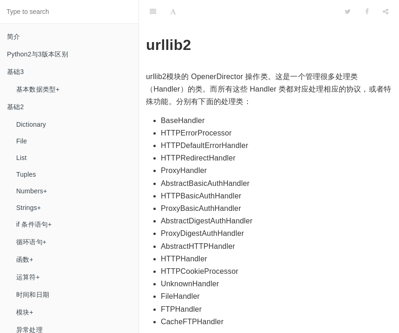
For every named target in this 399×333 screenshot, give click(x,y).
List (21, 157)
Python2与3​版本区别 (37, 54)
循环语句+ (31, 242)
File (21, 141)
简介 (13, 36)
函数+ (24, 259)
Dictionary (31, 124)
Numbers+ (31, 191)
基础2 (15, 107)
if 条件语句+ (34, 224)
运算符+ (28, 277)
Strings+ (28, 207)
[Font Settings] (173, 11)
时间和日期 (32, 294)
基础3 (15, 71)
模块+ (24, 312)
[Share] (385, 11)
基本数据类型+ (38, 89)
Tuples (26, 174)
